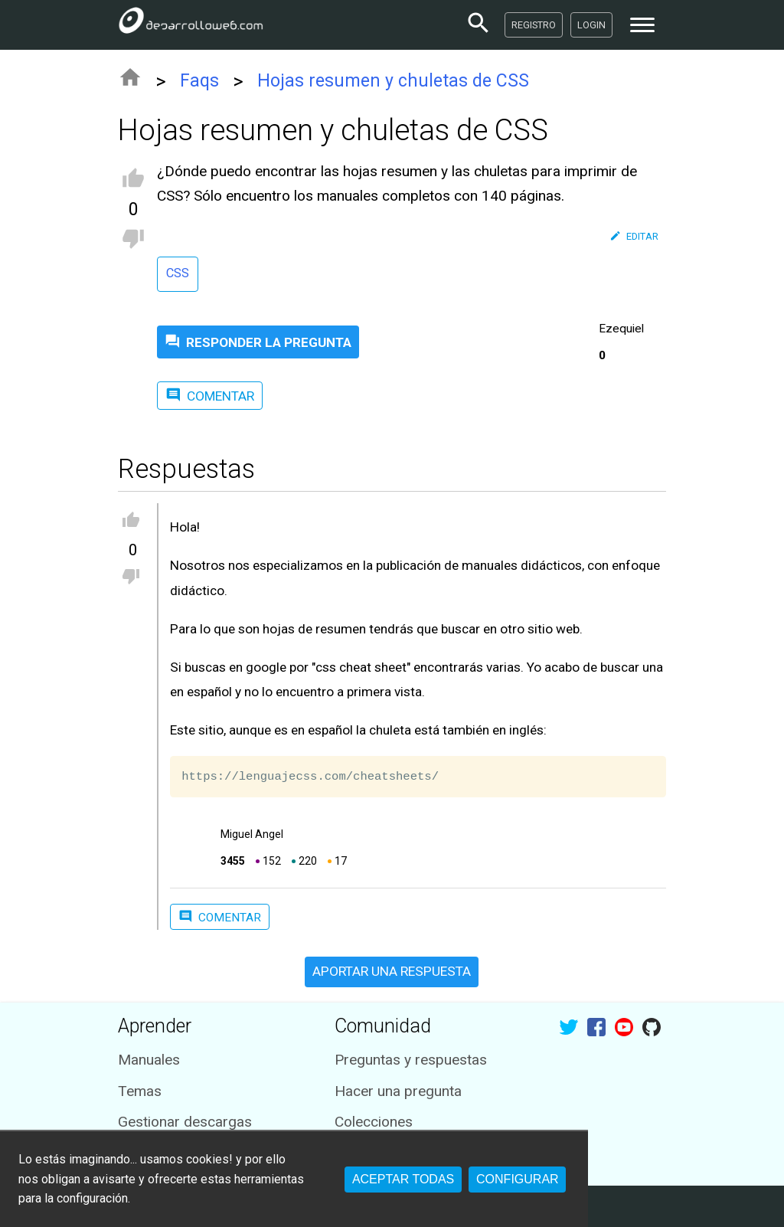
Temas (140, 1091)
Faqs (199, 80)
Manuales (149, 1059)
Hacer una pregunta (398, 1091)
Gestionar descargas (185, 1121)
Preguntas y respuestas (411, 1059)
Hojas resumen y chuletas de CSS (393, 80)
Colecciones (374, 1121)
